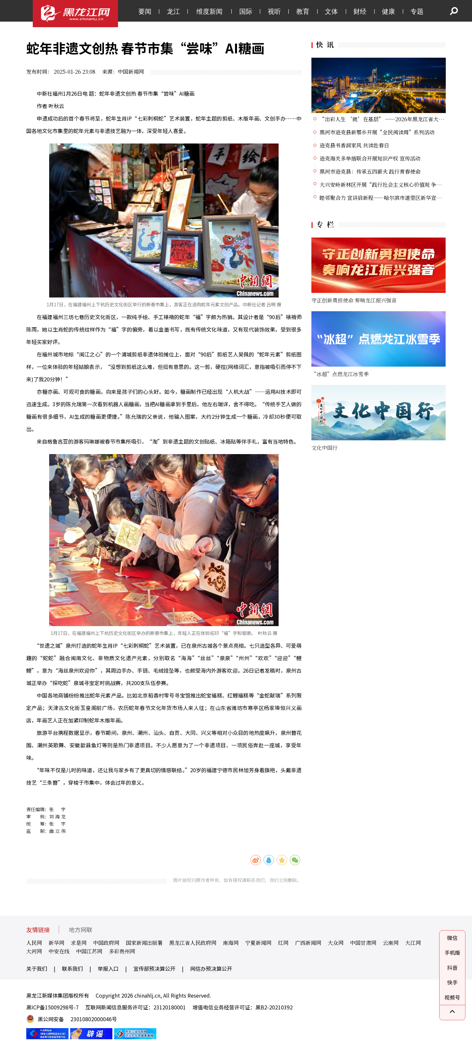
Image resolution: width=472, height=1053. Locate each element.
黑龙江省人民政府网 (192, 943)
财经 (359, 11)
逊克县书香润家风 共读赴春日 (354, 145)
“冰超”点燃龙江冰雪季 (340, 374)
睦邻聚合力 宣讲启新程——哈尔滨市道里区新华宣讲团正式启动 (394, 197)
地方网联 (80, 930)
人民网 (34, 943)
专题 (416, 11)
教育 (302, 11)
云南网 (391, 943)
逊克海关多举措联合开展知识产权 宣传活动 (370, 158)
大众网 (336, 943)
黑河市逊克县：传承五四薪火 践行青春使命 (370, 171)
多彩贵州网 (122, 951)
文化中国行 (324, 447)
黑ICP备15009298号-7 (52, 1007)
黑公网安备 (51, 1019)
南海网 (231, 943)
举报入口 (108, 968)
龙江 (173, 11)
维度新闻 (209, 11)
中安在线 (59, 951)
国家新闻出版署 (144, 943)
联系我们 (72, 968)
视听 (274, 11)
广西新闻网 (308, 943)
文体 (331, 11)
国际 (245, 11)
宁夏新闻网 (258, 943)
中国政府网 (106, 943)
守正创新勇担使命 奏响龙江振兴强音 (354, 300)
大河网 (34, 951)
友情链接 (38, 930)
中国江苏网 (89, 951)
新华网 (56, 943)
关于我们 (36, 968)
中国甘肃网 (363, 943)
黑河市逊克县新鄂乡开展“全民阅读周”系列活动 (377, 132)
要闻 (144, 11)
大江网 (413, 943)
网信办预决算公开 (211, 968)
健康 (388, 11)
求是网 (79, 943)
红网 (283, 943)
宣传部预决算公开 (154, 968)
